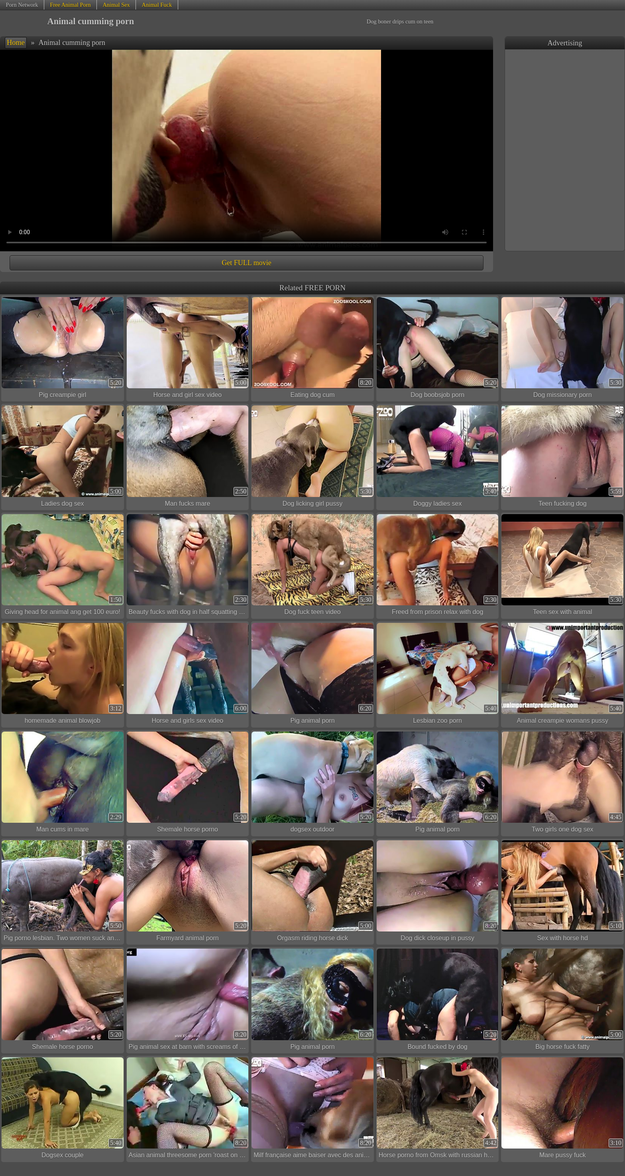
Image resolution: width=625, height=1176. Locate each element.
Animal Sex (116, 5)
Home (16, 43)
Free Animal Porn (70, 5)
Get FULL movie (246, 263)
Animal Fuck (157, 5)
